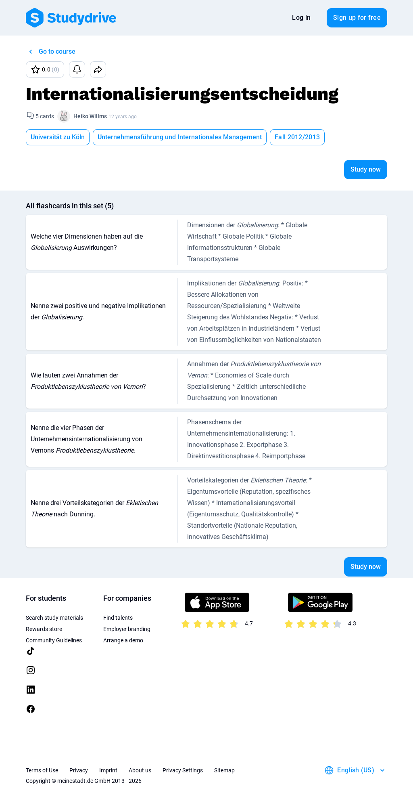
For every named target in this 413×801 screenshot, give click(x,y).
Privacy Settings (183, 770)
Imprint (108, 770)
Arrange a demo (123, 640)
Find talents (118, 617)
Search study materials (54, 617)
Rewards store (44, 629)
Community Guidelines (54, 640)
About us (140, 770)
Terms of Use (42, 770)
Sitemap (224, 770)
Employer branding (126, 629)
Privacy (78, 770)
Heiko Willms (90, 116)
